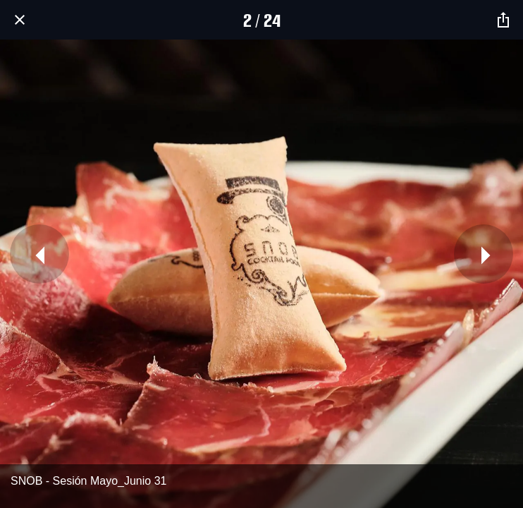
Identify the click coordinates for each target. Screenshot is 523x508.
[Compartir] (503, 20)
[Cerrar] (19, 19)
